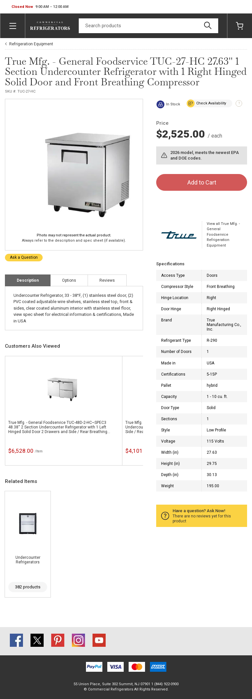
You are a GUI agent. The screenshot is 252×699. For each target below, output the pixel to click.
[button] (40, 6)
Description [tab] (28, 280)
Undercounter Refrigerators (27, 559)
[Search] (148, 25)
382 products (27, 586)
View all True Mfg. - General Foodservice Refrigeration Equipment (223, 235)
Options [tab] (69, 280)
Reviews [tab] (107, 280)
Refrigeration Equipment (31, 44)
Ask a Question (24, 257)
